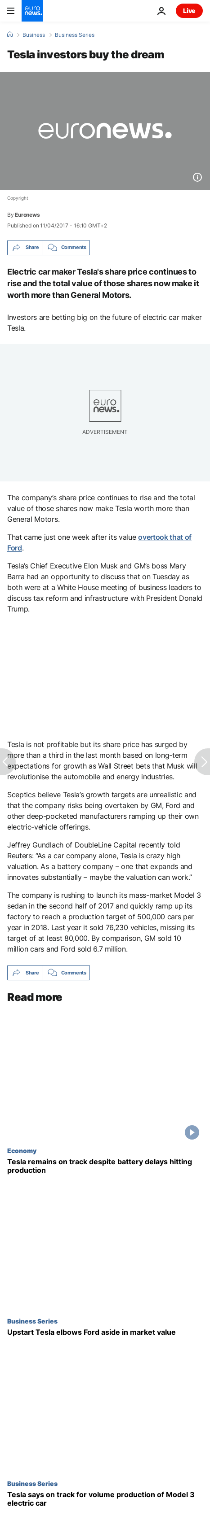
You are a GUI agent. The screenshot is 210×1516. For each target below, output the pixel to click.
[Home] (10, 34)
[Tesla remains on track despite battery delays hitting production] (105, 1166)
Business (33, 35)
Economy (21, 1150)
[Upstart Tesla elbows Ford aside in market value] (105, 1332)
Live (189, 10)
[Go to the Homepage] (32, 11)
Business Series (74, 35)
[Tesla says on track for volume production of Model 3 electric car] (105, 1499)
